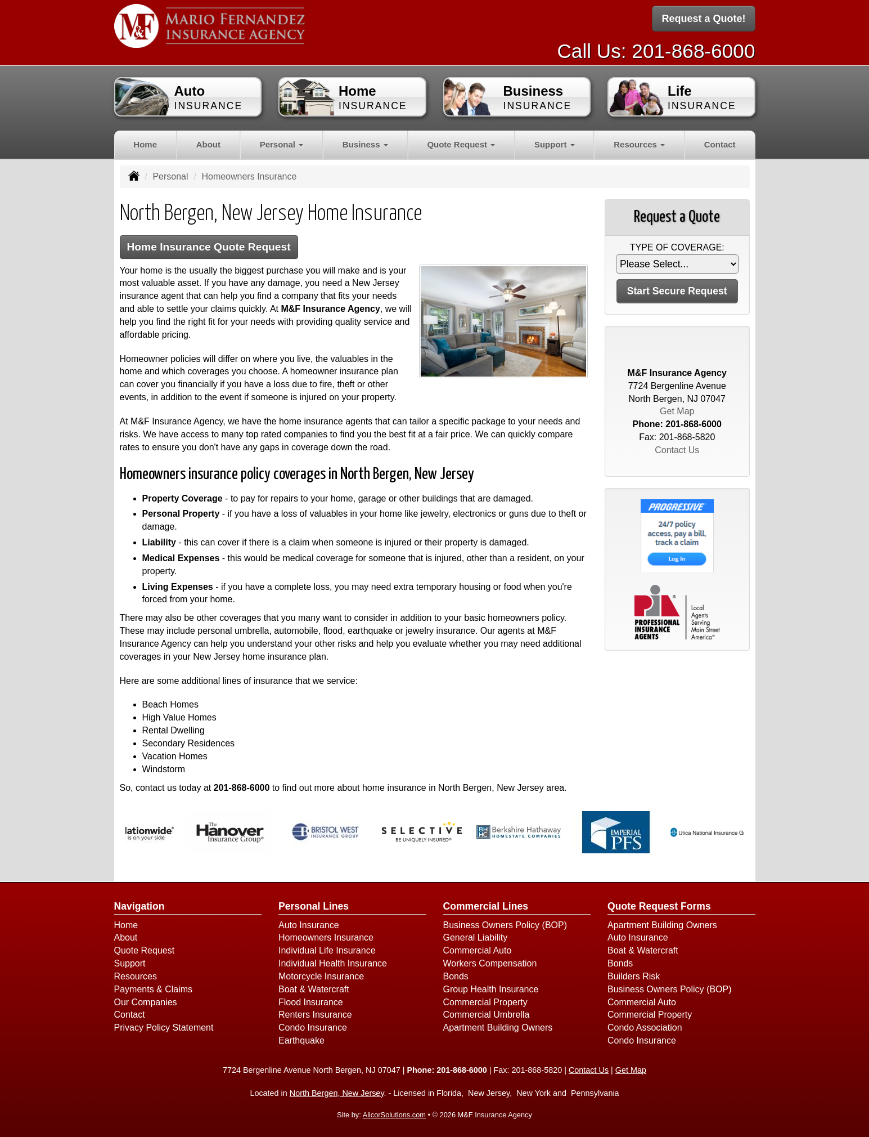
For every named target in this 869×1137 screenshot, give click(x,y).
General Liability (475, 937)
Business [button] (365, 144)
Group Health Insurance (491, 989)
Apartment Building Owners (498, 1027)
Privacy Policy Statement (164, 1027)
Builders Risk (633, 976)
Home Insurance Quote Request (209, 247)
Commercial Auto (477, 950)
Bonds (456, 976)
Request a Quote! (703, 18)
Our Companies (145, 1002)
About (208, 144)
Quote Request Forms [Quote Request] (659, 906)
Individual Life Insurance (327, 950)
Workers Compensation (490, 963)
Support (130, 963)
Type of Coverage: (677, 247)
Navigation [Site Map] (139, 906)
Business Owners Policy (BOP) (505, 925)
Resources (135, 976)
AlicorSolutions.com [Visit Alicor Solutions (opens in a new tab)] (394, 1115)
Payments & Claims (153, 989)
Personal (170, 176)
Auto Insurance (308, 925)
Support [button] (554, 144)
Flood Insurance (310, 1002)
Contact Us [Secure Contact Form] (677, 450)
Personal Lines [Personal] (313, 906)
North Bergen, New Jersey (337, 1093)
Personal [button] (282, 144)
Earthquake (301, 1040)
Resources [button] (639, 144)
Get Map (677, 411)
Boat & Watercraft (313, 989)
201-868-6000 (693, 51)
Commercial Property (485, 1002)
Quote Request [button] (461, 144)
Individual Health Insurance (332, 963)
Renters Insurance (315, 1014)
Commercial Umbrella (486, 1014)
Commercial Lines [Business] (486, 906)
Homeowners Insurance (325, 937)
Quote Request (144, 950)
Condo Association (644, 1027)
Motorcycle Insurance (321, 976)
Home (145, 144)
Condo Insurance (312, 1027)
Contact (720, 144)
